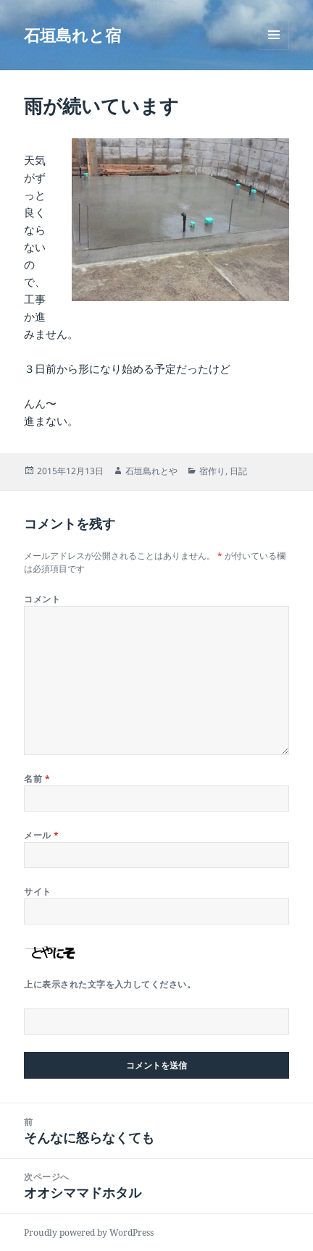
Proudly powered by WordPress (89, 1232)
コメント (42, 599)
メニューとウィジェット (274, 49)
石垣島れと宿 (72, 35)
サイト (37, 891)
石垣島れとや (151, 471)
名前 (37, 778)
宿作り (212, 471)
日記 (238, 471)
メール (41, 835)
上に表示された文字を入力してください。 (110, 984)
